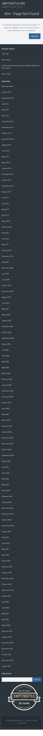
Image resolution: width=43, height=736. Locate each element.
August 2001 (6, 666)
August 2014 (6, 145)
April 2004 (5, 485)
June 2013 (5, 204)
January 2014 (7, 168)
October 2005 (7, 403)
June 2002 (5, 608)
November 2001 (7, 649)
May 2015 (5, 110)
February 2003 (7, 567)
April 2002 (5, 619)
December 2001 (7, 643)
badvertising (6, 60)
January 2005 (7, 432)
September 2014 (8, 139)
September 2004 (8, 455)
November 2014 (7, 127)
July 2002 (5, 602)
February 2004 (7, 496)
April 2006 (5, 367)
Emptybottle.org (13, 3)
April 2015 (5, 116)
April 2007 (5, 309)
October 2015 (7, 92)
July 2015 (5, 104)
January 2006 (7, 385)
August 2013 (6, 192)
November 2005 (7, 397)
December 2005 (7, 391)
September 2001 (8, 660)
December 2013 (7, 174)
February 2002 (7, 631)
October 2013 (7, 180)
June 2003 (5, 543)
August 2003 (6, 532)
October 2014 (7, 133)
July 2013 (5, 198)
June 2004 (5, 473)
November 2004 (7, 444)
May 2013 (5, 209)
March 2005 (6, 420)
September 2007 (8, 291)
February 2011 (7, 250)
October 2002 (7, 584)
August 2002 (6, 596)
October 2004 (7, 449)
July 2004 (5, 467)
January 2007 (7, 321)
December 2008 (7, 268)
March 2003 (6, 561)
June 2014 (5, 151)
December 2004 (7, 438)
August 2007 (6, 297)
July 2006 (5, 350)
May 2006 (5, 362)
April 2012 (5, 233)
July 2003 (5, 537)
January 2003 (7, 573)
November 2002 (7, 578)
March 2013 (6, 221)
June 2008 (5, 280)
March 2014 (6, 162)
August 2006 (6, 344)
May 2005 (5, 414)
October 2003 (7, 520)
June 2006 (5, 356)
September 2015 (8, 98)
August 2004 (6, 461)
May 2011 (5, 245)
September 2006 (8, 338)
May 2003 (5, 549)
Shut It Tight (6, 74)
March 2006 (6, 373)
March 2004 (6, 491)
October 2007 (7, 285)
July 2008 (5, 274)
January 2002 (7, 637)
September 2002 (8, 590)
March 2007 (6, 315)
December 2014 (7, 121)
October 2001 (7, 654)
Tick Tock (5, 54)
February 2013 (7, 227)
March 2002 (6, 625)
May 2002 (5, 614)
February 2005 (7, 426)
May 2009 (5, 262)
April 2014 (5, 157)
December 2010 (7, 256)
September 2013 (8, 186)
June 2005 (5, 408)
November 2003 (7, 514)
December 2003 (7, 508)
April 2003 (5, 555)
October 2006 (7, 332)
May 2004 (5, 479)
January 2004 (7, 502)
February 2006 (7, 379)
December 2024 (7, 86)
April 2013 (5, 215)
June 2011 (5, 239)
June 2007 (5, 303)
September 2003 (8, 526)
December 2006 (7, 326)
